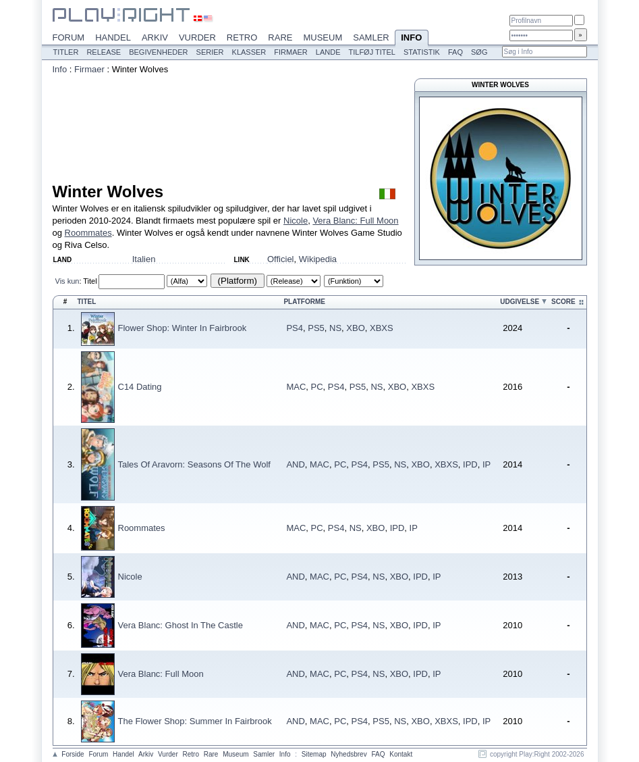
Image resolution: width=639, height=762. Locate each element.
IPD (470, 464)
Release (103, 52)
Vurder (197, 37)
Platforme (304, 301)
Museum (322, 37)
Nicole (295, 220)
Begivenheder (158, 52)
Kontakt (400, 754)
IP (486, 464)
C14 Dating (140, 387)
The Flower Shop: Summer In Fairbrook (195, 721)
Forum (69, 37)
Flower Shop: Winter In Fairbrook (182, 328)
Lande (328, 52)
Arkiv (155, 37)
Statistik (422, 52)
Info (411, 38)
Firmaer (291, 52)
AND (295, 464)
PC (317, 387)
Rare (280, 37)
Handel (113, 37)
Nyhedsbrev (348, 754)
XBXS (381, 328)
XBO (355, 328)
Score (563, 301)
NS (335, 328)
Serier (210, 52)
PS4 (294, 328)
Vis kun (67, 281)
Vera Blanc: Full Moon (355, 220)
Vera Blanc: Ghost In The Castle (180, 625)
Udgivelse (519, 301)
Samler (371, 37)
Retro (242, 37)
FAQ (455, 52)
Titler (66, 52)
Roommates (88, 233)
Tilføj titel (371, 52)
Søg (479, 52)
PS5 (316, 328)
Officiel (280, 259)
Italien (144, 259)
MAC (296, 387)
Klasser (249, 52)
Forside (72, 754)
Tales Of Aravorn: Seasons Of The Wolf (194, 464)
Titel (89, 281)
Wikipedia (318, 259)
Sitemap (314, 754)
